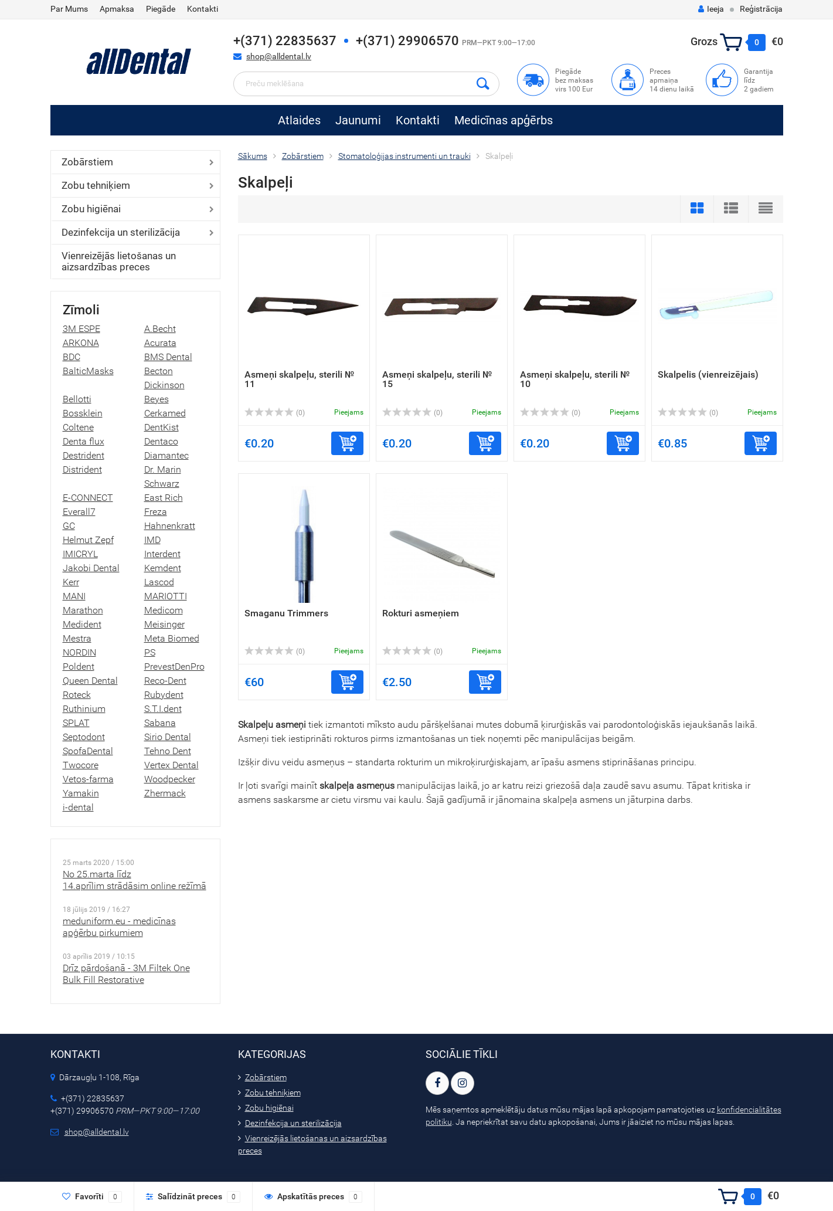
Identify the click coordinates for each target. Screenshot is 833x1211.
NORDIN (79, 652)
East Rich (163, 497)
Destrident (83, 455)
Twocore (80, 765)
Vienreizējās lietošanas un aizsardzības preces (119, 261)
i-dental (78, 807)
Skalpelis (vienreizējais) (708, 374)
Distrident (82, 469)
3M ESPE (81, 328)
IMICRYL (80, 553)
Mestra (77, 638)
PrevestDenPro (174, 666)
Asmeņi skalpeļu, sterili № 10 (575, 379)
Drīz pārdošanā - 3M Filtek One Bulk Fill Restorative (126, 973)
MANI (74, 596)
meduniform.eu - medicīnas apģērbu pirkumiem (119, 926)
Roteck (77, 694)
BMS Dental (168, 356)
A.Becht (160, 328)
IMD (152, 539)
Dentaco (161, 441)
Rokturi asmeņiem (420, 613)
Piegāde (160, 8)
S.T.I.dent (163, 708)
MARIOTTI (165, 596)
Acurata (160, 342)
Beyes (156, 399)
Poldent (78, 666)
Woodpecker (169, 779)
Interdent (162, 553)
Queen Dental (90, 680)
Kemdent (162, 568)
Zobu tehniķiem (96, 185)
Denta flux (83, 441)
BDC (71, 356)
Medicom (163, 610)
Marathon (83, 610)
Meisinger (164, 624)
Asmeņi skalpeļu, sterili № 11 (299, 379)
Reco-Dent (165, 680)
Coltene (78, 427)
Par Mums (69, 8)
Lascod (159, 582)
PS (149, 652)
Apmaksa (117, 8)
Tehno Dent (167, 751)
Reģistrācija (761, 8)
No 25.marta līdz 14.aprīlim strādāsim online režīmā (134, 880)
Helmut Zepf (88, 539)
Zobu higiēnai (91, 209)
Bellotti (77, 399)
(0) (274, 413)
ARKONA (81, 342)
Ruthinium (84, 708)
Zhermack (165, 793)
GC (69, 525)
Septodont (84, 736)
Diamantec (166, 455)
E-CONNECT (88, 497)
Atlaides (299, 120)
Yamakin (81, 793)
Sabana (160, 722)
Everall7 (79, 511)
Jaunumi (358, 120)
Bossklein (83, 413)
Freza (155, 511)
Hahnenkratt (169, 525)
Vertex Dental (171, 765)
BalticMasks (88, 370)
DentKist (161, 427)
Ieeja (711, 8)
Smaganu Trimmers (286, 613)
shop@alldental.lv (278, 56)
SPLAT (76, 722)
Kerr (71, 582)
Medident (82, 624)
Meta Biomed (171, 638)
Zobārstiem (87, 162)
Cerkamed (165, 413)
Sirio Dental (167, 736)
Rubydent (163, 694)
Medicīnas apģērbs (503, 120)
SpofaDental (88, 751)
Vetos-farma (88, 779)
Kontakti (202, 8)
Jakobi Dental (91, 568)
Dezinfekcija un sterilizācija (121, 232)
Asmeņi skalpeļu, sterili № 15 (437, 379)
